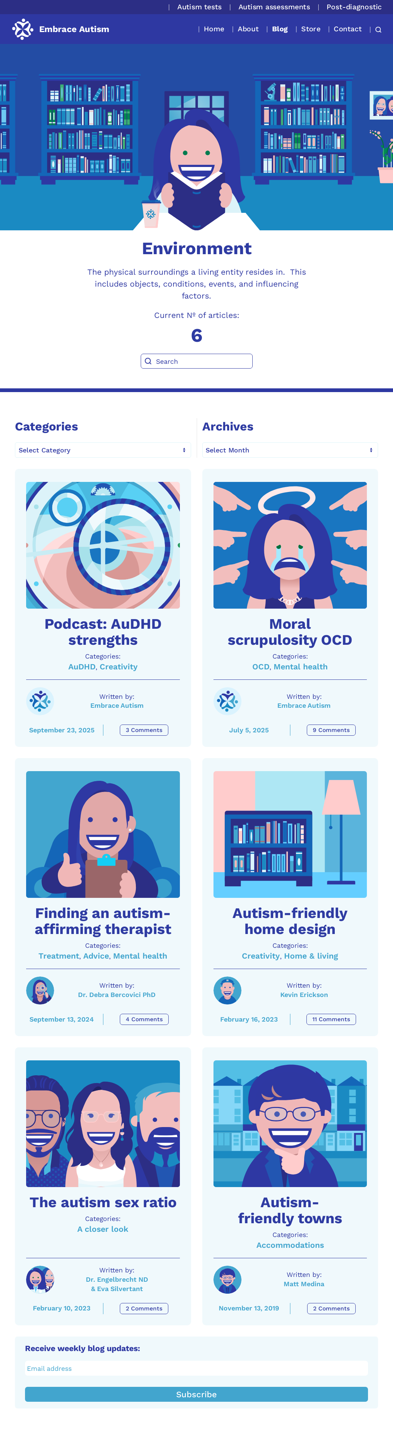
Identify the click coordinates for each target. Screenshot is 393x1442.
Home (214, 29)
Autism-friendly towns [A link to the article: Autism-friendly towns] (290, 1210)
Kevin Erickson (304, 994)
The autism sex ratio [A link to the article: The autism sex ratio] (103, 1202)
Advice (96, 955)
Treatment (58, 955)
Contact (348, 29)
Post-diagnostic (354, 7)
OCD (260, 666)
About (248, 29)
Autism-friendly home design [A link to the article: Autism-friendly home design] (290, 921)
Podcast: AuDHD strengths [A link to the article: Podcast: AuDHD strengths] (103, 632)
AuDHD (82, 666)
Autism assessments (274, 7)
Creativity (119, 666)
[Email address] (196, 1368)
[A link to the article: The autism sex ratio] (103, 1123)
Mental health (301, 666)
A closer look (102, 1229)
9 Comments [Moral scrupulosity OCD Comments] (331, 730)
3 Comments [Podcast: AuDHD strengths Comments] (144, 730)
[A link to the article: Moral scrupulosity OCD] (290, 545)
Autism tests (199, 7)
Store (310, 29)
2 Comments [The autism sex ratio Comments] (144, 1308)
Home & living (311, 955)
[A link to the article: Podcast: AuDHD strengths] (103, 545)
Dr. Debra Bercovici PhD (117, 994)
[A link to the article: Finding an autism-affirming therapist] (103, 834)
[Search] (197, 361)
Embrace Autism (117, 705)
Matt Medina (304, 1284)
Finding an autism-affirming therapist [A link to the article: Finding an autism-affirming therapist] (103, 921)
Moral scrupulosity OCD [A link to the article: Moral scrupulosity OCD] (290, 632)
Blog (280, 29)
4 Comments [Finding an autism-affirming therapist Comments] (144, 1019)
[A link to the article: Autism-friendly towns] (290, 1123)
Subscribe (196, 1394)
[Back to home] (60, 29)
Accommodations (290, 1245)
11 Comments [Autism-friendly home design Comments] (331, 1019)
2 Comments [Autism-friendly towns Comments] (331, 1308)
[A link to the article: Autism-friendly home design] (290, 834)
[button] (376, 30)
